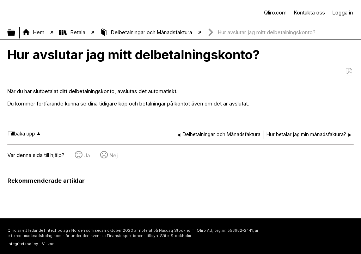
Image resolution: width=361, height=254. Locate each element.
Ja (87, 155)
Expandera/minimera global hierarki (16, 32)
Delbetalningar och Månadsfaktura (147, 32)
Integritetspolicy (22, 244)
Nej (114, 155)
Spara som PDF (348, 71)
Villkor (48, 244)
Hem (34, 32)
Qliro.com (275, 13)
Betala (72, 32)
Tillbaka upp (21, 134)
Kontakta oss (309, 13)
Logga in (342, 13)
